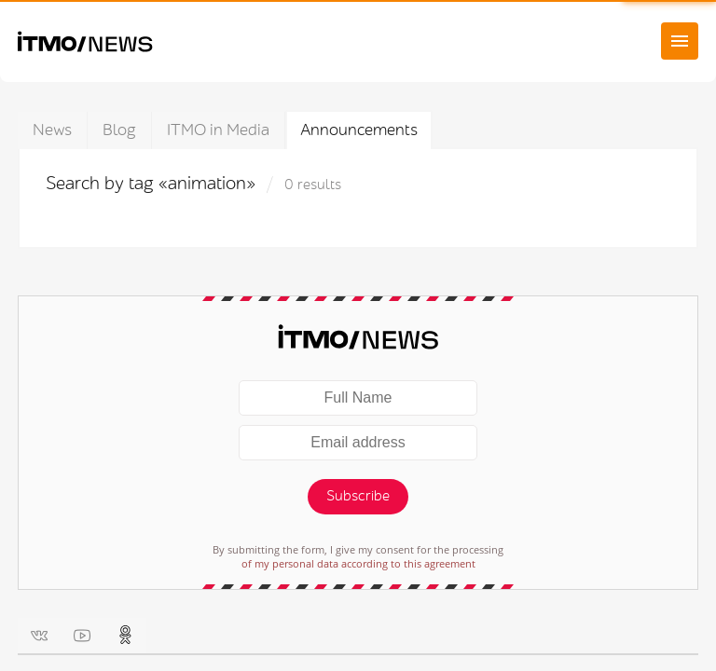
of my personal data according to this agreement (358, 563)
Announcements (359, 130)
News (52, 130)
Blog (119, 130)
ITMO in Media (218, 130)
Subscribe (358, 496)
